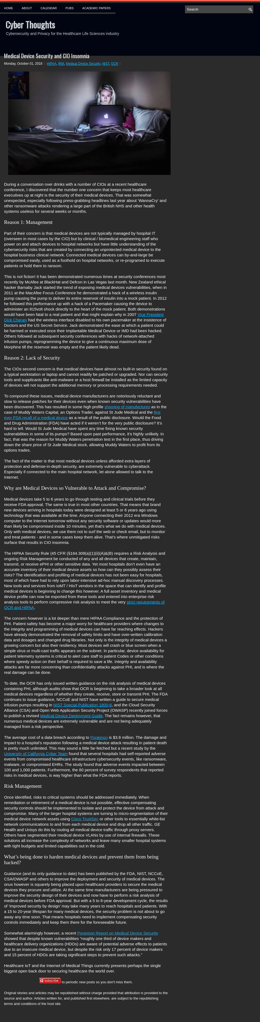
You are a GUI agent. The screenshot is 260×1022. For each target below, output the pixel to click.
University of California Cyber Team (36, 753)
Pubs (70, 8)
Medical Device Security (83, 64)
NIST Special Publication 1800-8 (82, 705)
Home (8, 8)
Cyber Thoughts (30, 24)
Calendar (49, 8)
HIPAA (51, 64)
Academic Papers (96, 8)
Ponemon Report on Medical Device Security (117, 933)
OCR (114, 64)
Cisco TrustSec (85, 819)
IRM (61, 64)
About (27, 8)
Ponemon (99, 737)
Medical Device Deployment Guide (71, 715)
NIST (105, 64)
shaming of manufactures (127, 406)
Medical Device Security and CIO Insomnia (46, 55)
